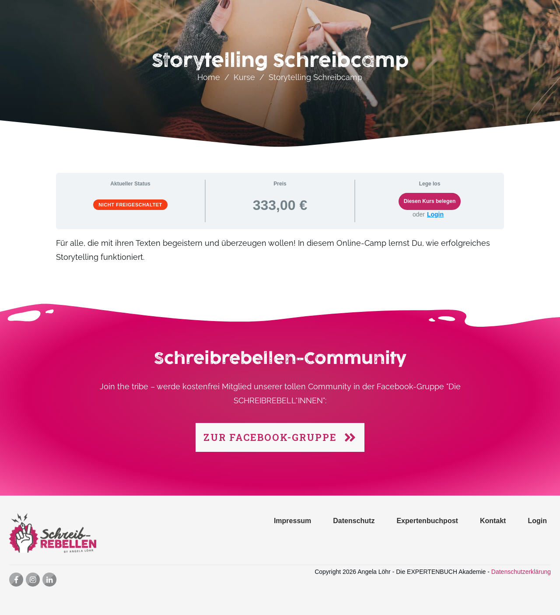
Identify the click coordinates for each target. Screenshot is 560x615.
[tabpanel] (280, 255)
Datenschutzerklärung (521, 571)
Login (435, 214)
